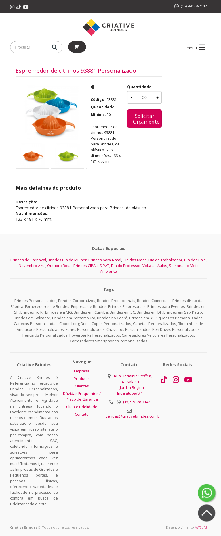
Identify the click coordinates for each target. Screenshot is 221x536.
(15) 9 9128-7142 (136, 401)
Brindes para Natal (104, 259)
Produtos (82, 378)
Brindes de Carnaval (28, 259)
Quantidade (139, 86)
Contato (82, 414)
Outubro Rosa (59, 265)
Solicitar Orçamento (146, 118)
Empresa (81, 371)
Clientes (82, 386)
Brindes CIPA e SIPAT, (91, 265)
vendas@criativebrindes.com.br (133, 416)
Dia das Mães (135, 259)
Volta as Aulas (154, 265)
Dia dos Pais (195, 259)
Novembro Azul (32, 265)
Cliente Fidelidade (81, 406)
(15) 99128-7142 (190, 6)
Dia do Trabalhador (165, 259)
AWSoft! (201, 527)
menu (197, 47)
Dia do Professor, (126, 265)
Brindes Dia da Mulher (67, 259)
